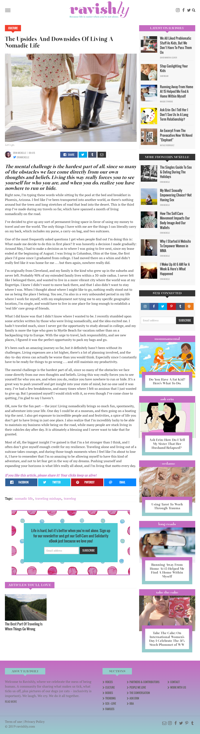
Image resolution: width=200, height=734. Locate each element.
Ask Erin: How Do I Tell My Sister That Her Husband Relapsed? (167, 443)
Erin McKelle (19, 153)
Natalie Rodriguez (167, 145)
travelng (70, 498)
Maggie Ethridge (166, 101)
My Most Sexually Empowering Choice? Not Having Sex (176, 195)
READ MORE (11, 700)
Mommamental (167, 339)
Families (109, 708)
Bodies (109, 692)
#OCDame (167, 463)
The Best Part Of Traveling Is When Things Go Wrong (23, 626)
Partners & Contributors (144, 681)
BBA (131, 702)
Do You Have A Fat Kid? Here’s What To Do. (167, 381)
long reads (167, 523)
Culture (13, 28)
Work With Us (178, 686)
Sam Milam (164, 76)
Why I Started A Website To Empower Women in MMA (175, 246)
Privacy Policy (34, 720)
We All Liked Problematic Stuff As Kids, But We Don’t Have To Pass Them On (176, 45)
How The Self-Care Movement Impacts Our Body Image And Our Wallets (175, 220)
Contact (175, 681)
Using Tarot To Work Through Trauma (167, 506)
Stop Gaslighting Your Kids (174, 68)
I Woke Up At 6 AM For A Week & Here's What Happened (175, 269)
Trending (110, 697)
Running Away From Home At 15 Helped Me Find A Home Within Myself (176, 91)
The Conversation (139, 692)
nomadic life (24, 498)
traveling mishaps (48, 498)
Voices (109, 681)
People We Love (137, 686)
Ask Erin (167, 399)
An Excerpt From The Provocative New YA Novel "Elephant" (176, 135)
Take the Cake (167, 591)
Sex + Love (110, 702)
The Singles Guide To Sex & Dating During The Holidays (176, 172)
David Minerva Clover (168, 57)
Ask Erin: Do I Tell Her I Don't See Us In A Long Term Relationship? (174, 114)
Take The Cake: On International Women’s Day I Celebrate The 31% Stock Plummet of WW (167, 637)
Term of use (13, 720)
